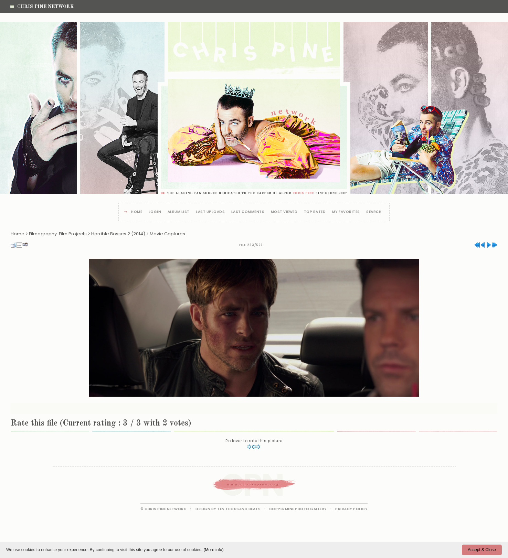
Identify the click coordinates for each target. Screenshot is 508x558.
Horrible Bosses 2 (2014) (118, 233)
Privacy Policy (351, 509)
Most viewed (284, 212)
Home (136, 212)
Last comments (248, 212)
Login (155, 212)
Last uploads (210, 212)
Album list (179, 212)
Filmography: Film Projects (58, 233)
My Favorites (346, 212)
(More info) (213, 549)
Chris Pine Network (42, 6)
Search (373, 212)
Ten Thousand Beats (239, 509)
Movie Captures (167, 233)
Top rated (315, 212)
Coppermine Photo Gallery (298, 509)
